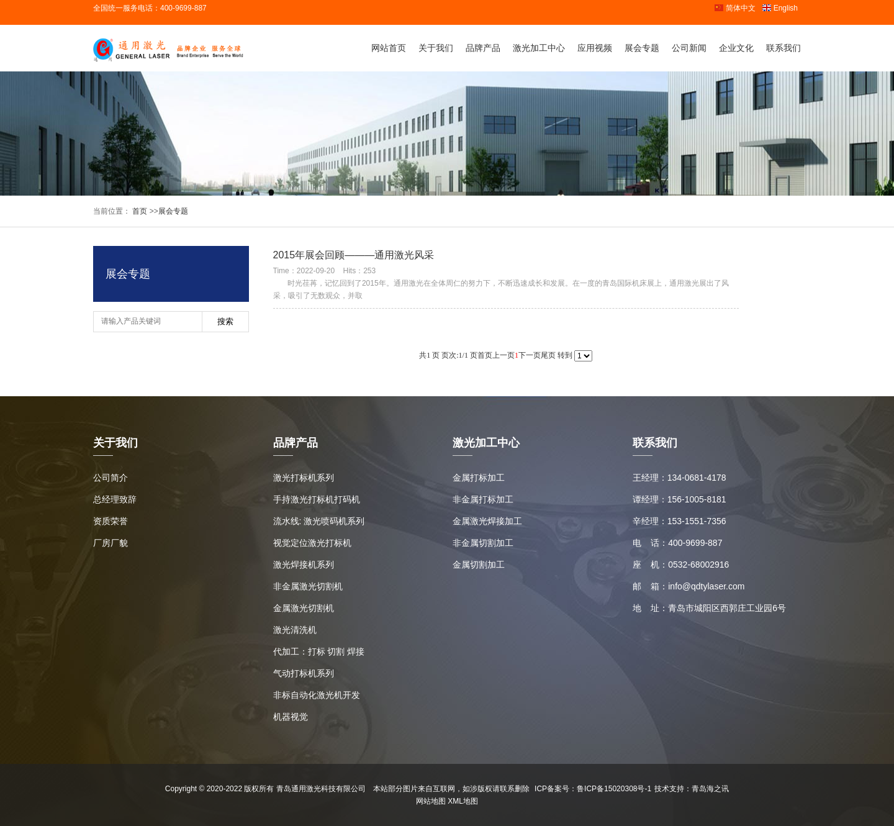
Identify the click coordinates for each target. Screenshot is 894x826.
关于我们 (435, 48)
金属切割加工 (479, 565)
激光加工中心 (539, 48)
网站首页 (388, 48)
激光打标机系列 (303, 478)
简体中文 (735, 8)
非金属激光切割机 (308, 586)
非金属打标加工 (483, 499)
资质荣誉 (110, 521)
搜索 (225, 321)
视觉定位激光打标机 (312, 543)
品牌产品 (483, 48)
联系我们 (783, 48)
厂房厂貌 (110, 543)
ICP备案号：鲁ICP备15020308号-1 (593, 788)
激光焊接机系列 (303, 565)
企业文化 (736, 48)
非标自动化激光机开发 (316, 695)
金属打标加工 (479, 478)
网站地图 (431, 801)
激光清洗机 (295, 630)
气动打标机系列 (303, 673)
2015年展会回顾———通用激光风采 (354, 255)
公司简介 (110, 478)
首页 (138, 211)
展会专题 (642, 48)
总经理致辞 (115, 499)
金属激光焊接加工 (487, 521)
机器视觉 (290, 717)
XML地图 (463, 801)
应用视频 (594, 48)
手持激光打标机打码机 (316, 499)
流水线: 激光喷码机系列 (319, 521)
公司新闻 (689, 48)
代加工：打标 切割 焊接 (319, 651)
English (780, 8)
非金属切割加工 (483, 543)
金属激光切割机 (303, 608)
